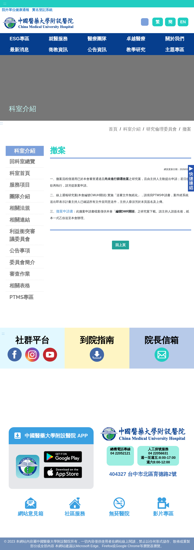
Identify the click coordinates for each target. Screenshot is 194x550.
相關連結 (19, 220)
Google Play (63, 457)
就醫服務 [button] (58, 38)
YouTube (50, 355)
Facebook (15, 355)
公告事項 (19, 251)
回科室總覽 (22, 161)
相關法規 (19, 208)
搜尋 (145, 22)
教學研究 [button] (135, 49)
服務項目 (19, 185)
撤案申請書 (64, 211)
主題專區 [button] (174, 49)
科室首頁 (19, 173)
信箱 (162, 355)
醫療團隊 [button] (97, 38)
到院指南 (97, 355)
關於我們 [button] (174, 38)
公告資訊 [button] (97, 49)
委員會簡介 (22, 262)
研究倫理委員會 (161, 129)
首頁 (113, 129)
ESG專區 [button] (19, 38)
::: (4, 3)
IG (32, 355)
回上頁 (120, 245)
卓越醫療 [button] (135, 38)
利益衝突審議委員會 (22, 235)
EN (183, 21)
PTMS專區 (21, 297)
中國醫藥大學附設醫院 (142, 434)
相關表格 (19, 286)
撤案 (186, 129)
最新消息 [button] (19, 49)
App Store (63, 472)
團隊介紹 (19, 196)
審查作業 (19, 274)
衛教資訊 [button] (58, 49)
